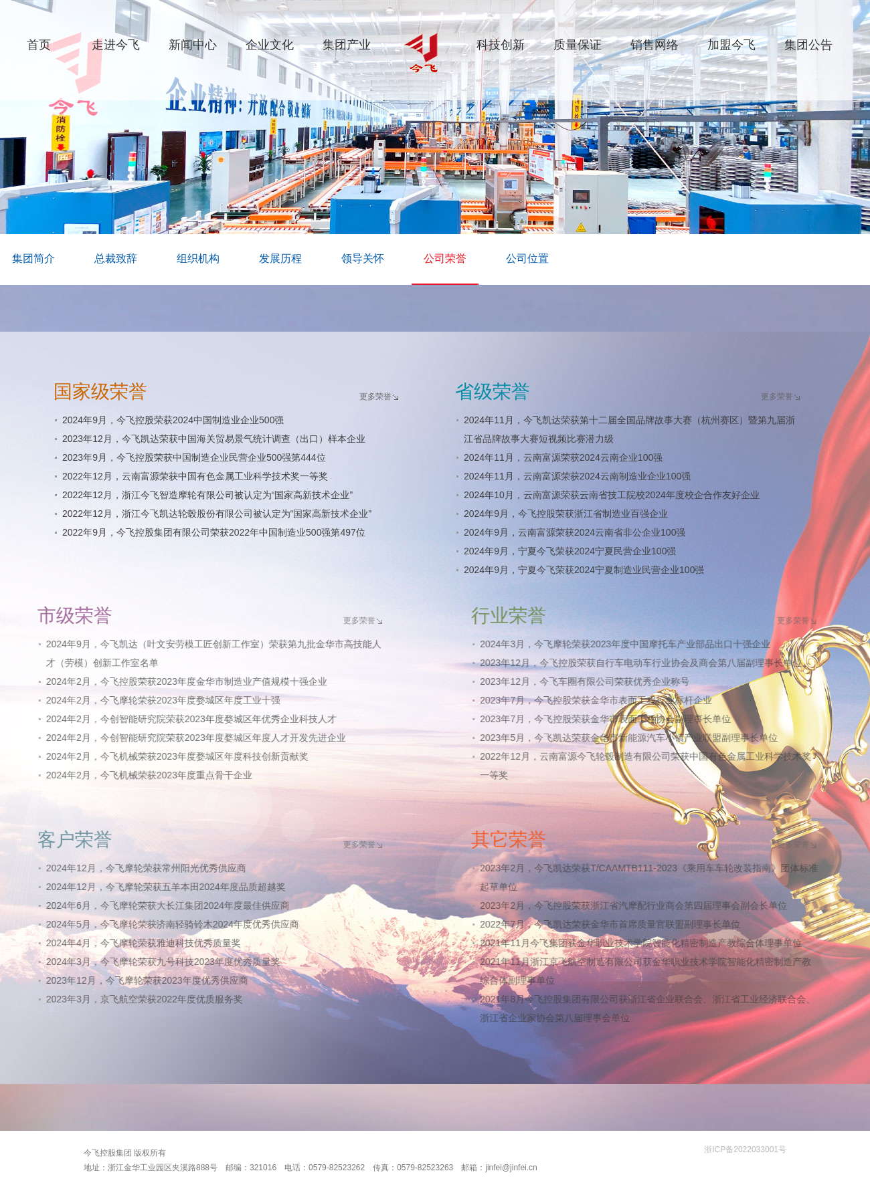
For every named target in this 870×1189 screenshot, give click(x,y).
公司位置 (527, 258)
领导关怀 (362, 258)
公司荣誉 (445, 258)
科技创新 (500, 44)
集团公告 (808, 44)
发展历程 (280, 258)
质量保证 (577, 44)
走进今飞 (116, 44)
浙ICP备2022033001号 (745, 1149)
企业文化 (270, 44)
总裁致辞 (115, 258)
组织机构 (198, 258)
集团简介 (33, 258)
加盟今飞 (731, 44)
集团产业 (347, 44)
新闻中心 (193, 44)
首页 (39, 44)
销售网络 (654, 44)
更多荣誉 (373, 396)
